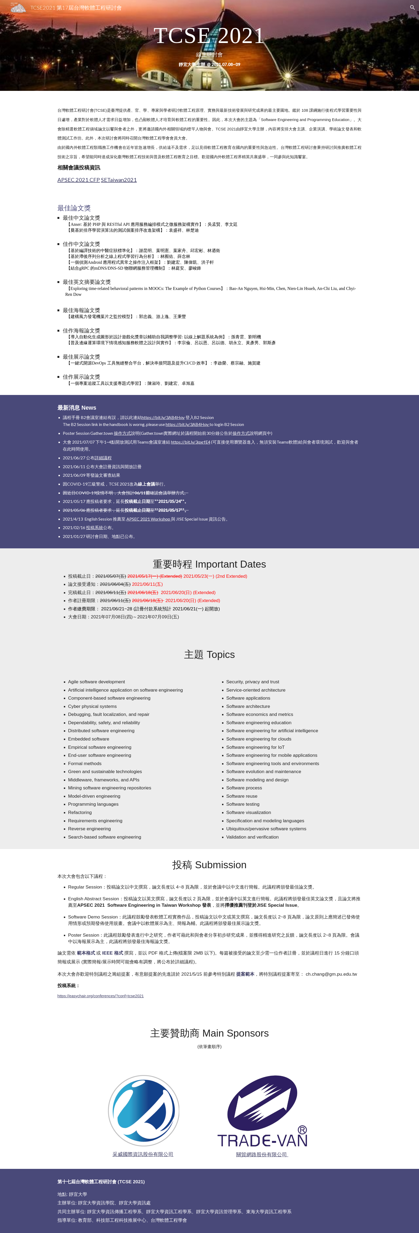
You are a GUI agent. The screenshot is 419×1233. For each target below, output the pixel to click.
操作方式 (122, 433)
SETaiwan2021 (119, 179)
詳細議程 (103, 457)
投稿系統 (94, 527)
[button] (412, 7)
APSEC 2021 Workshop (148, 518)
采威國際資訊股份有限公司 (142, 1154)
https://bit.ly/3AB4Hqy (163, 417)
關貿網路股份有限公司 (262, 1154)
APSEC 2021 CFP (78, 179)
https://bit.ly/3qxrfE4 (190, 441)
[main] (209, 45)
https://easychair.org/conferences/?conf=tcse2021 (100, 996)
